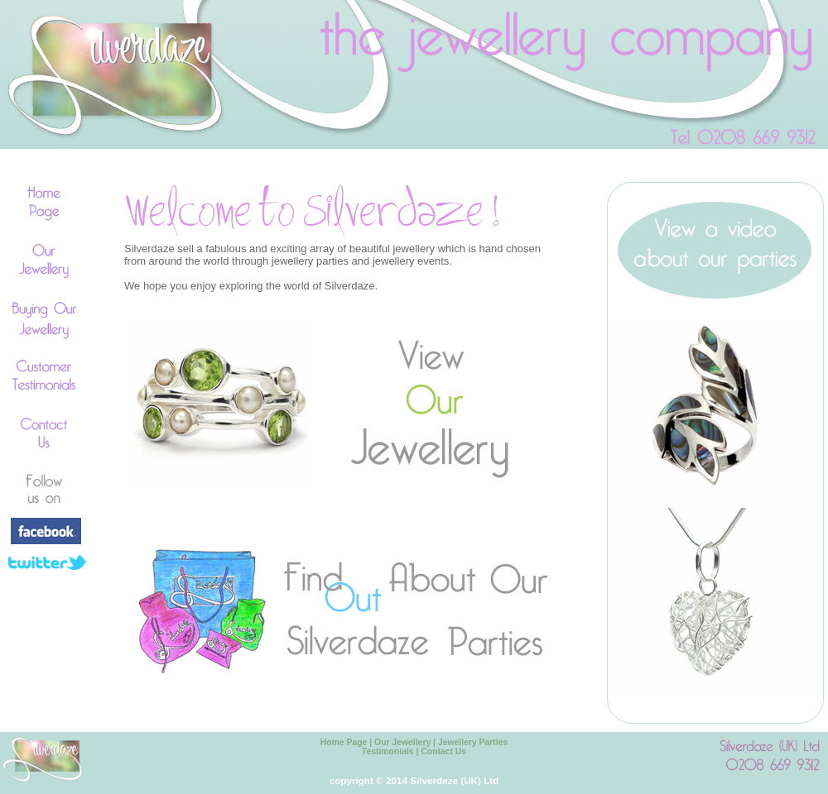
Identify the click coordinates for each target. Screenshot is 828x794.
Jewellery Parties (473, 742)
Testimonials (388, 751)
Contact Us (443, 751)
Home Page (344, 742)
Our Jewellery (402, 742)
